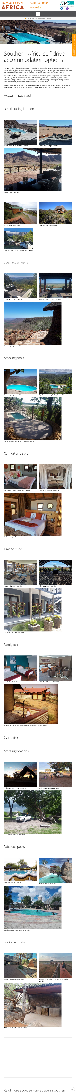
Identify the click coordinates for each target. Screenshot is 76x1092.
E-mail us (34, 8)
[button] (38, 14)
